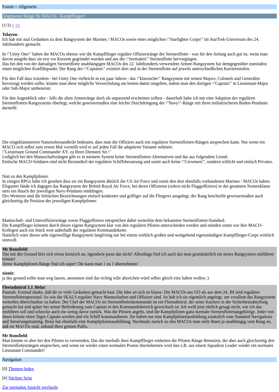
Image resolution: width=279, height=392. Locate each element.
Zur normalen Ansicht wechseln (30, 387)
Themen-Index (21, 368)
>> (17, 25)
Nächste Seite (20, 378)
